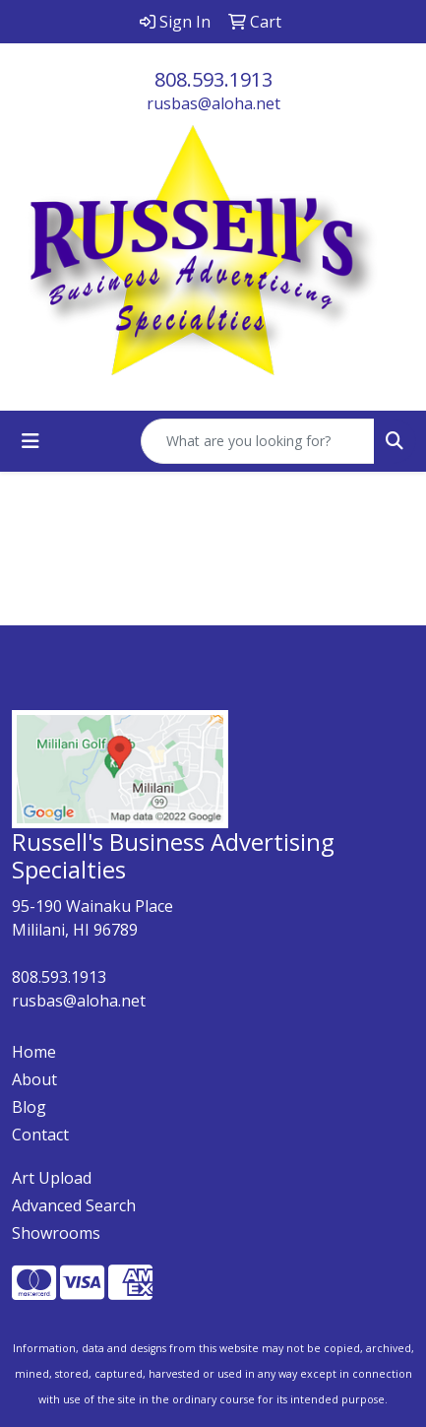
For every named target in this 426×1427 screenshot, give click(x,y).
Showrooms (56, 1233)
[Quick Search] (258, 441)
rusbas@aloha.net (213, 103)
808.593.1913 (213, 79)
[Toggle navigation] (30, 441)
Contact (40, 1134)
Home (34, 1052)
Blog (29, 1107)
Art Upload (51, 1178)
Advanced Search (74, 1205)
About (34, 1079)
